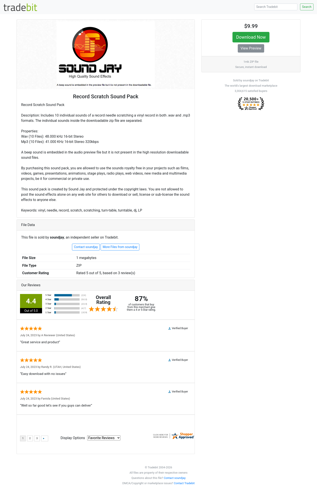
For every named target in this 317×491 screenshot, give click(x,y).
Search (306, 7)
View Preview (251, 48)
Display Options (73, 438)
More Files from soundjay (120, 247)
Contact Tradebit (184, 483)
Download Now (251, 37)
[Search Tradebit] (275, 7)
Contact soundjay (86, 247)
